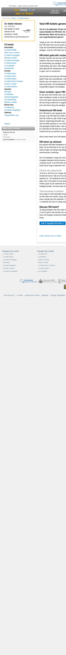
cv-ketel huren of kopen (46, 265)
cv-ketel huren (8, 257)
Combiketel (8, 94)
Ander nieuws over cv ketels (50, 236)
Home (14, 18)
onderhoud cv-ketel (32, 295)
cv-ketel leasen (43, 268)
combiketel (42, 257)
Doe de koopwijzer (55, 12)
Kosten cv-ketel (10, 84)
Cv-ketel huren (10, 76)
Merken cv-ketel (10, 102)
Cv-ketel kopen (10, 73)
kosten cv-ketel (43, 260)
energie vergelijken (57, 295)
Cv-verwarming (10, 100)
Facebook (6, 137)
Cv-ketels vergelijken (12, 110)
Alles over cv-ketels (11, 53)
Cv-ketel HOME (10, 50)
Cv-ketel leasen (10, 79)
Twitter (5, 135)
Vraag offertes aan (11, 115)
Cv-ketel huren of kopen (13, 81)
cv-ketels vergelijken (10, 271)
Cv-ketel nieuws (23, 18)
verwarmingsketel (9, 265)
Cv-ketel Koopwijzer (12, 55)
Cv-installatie (9, 66)
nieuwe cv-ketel (8, 268)
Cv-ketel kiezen (10, 63)
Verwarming (9, 68)
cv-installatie (42, 271)
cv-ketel (20, 295)
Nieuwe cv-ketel (10, 58)
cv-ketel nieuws (20, 139)
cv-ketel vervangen (10, 260)
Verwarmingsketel (11, 97)
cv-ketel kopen (8, 254)
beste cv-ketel (43, 262)
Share (6, 124)
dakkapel (44, 295)
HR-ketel (7, 92)
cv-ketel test (42, 254)
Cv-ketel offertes (10, 87)
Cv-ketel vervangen (11, 60)
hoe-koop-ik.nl (9, 295)
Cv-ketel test (9, 107)
